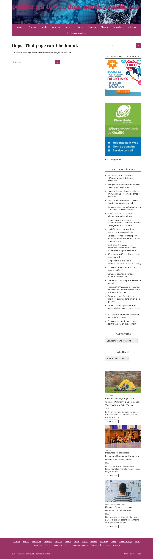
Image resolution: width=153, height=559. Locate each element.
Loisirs (76, 542)
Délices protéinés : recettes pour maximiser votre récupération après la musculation (124, 238)
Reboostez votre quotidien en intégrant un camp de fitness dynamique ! (121, 178)
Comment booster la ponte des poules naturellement (121, 275)
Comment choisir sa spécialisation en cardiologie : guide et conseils (124, 208)
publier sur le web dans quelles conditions (63, 10)
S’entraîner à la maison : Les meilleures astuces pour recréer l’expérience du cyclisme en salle (122, 248)
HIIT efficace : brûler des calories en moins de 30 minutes (123, 316)
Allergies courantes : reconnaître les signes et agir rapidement (124, 186)
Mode (44, 27)
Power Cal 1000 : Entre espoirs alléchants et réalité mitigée (121, 214)
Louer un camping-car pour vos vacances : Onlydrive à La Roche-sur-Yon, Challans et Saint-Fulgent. (122, 402)
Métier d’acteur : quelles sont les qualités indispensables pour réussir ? (124, 308)
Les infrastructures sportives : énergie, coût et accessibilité (121, 230)
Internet (68, 27)
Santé (80, 27)
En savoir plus (112, 421)
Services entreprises (76, 33)
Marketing (104, 542)
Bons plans (118, 27)
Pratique (32, 27)
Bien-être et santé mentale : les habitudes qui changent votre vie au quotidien (124, 299)
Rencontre (58, 545)
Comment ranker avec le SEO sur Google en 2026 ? (122, 268)
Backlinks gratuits (113, 159)
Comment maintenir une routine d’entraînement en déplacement (122, 322)
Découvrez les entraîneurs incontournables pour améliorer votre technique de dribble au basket (122, 456)
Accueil (20, 27)
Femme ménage (125, 542)
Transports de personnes (100, 545)
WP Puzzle (137, 554)
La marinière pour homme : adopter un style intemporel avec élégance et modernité (124, 194)
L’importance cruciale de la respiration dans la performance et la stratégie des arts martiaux (124, 223)
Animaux (17, 542)
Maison (104, 27)
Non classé (37, 545)
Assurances (36, 542)
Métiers (114, 542)
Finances (92, 27)
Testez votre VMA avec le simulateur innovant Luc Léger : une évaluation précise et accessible (124, 290)
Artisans (132, 27)
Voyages (56, 27)
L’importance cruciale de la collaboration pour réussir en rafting (124, 262)
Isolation (93, 542)
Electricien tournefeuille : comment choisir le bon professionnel (123, 201)
